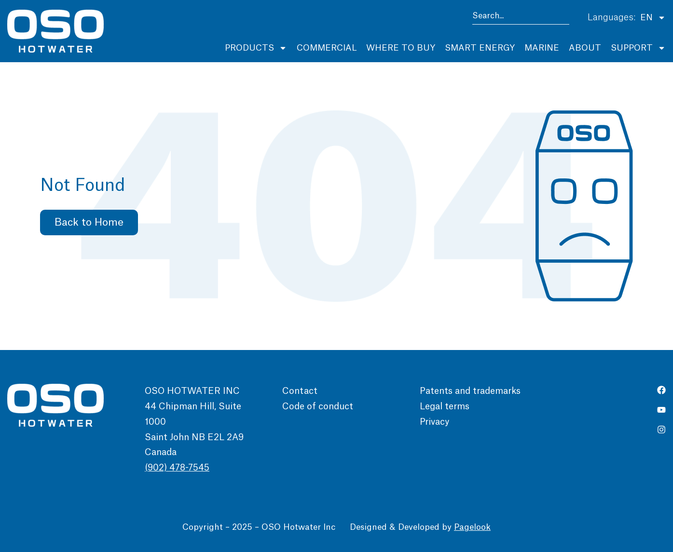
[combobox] (520, 18)
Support (638, 48)
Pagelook (472, 527)
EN (653, 17)
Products (256, 48)
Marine (541, 48)
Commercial (327, 48)
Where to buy (400, 48)
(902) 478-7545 (177, 467)
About (585, 48)
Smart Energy (480, 48)
